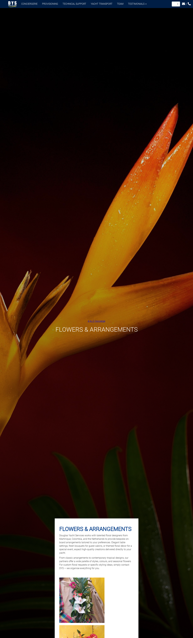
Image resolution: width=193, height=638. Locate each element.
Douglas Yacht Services (12, 4)
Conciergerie (29, 3)
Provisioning (50, 3)
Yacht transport (101, 3)
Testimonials (137, 3)
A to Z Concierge (96, 321)
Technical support (74, 3)
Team (120, 3)
